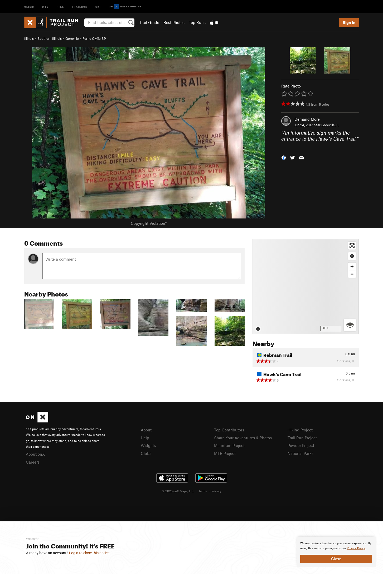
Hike (60, 6)
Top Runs (197, 22)
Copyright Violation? (149, 223)
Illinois (29, 38)
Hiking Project (300, 429)
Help (145, 437)
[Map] (305, 286)
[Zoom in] (352, 266)
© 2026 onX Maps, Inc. (178, 491)
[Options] (350, 325)
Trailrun (80, 6)
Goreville (72, 38)
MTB (45, 6)
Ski (98, 6)
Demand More (307, 119)
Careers (33, 462)
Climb (29, 6)
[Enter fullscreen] (352, 246)
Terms (202, 491)
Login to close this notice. (89, 553)
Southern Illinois (49, 38)
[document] (336, 552)
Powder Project (301, 445)
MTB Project (225, 453)
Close (336, 558)
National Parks (300, 453)
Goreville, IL (330, 125)
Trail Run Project (302, 437)
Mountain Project (229, 445)
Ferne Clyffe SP (94, 38)
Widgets (148, 445)
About (146, 429)
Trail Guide (149, 22)
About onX (35, 454)
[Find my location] (352, 256)
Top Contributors (229, 429)
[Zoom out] (352, 274)
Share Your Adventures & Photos (243, 437)
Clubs (146, 453)
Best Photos (174, 22)
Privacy (216, 491)
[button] (283, 157)
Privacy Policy (356, 548)
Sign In (349, 22)
